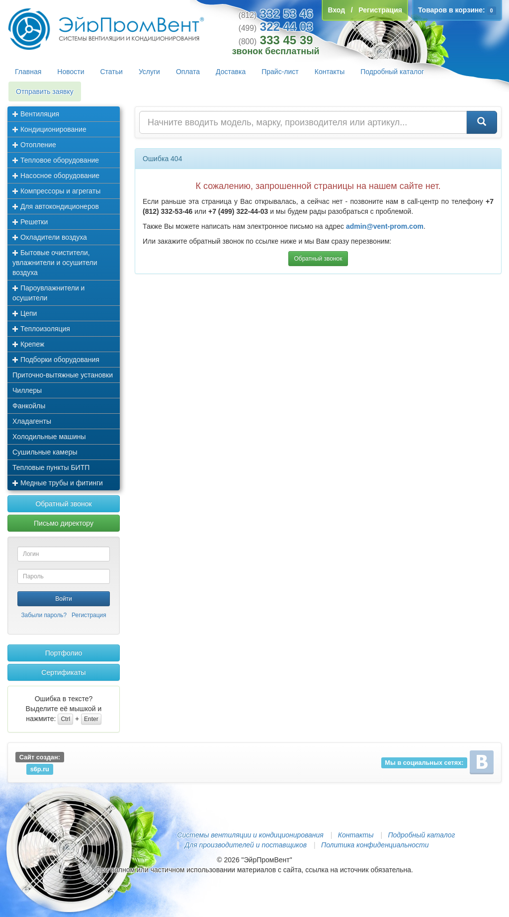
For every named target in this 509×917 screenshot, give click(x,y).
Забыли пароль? (44, 615)
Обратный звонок (63, 504)
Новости (70, 72)
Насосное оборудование (55, 176)
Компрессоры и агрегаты (56, 191)
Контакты (329, 72)
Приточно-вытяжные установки (62, 375)
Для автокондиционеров (55, 206)
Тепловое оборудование (55, 160)
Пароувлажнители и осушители (48, 293)
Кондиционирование (49, 129)
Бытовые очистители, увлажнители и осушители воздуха (54, 262)
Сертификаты (63, 672)
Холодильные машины (49, 437)
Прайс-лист (280, 72)
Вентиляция (35, 114)
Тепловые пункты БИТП (50, 467)
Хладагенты (31, 421)
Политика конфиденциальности (374, 845)
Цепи (24, 313)
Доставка (231, 72)
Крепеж (28, 344)
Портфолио (64, 653)
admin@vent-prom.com (385, 226)
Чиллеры (27, 390)
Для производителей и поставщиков (245, 845)
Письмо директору (63, 523)
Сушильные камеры (45, 452)
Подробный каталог (392, 72)
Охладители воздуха (49, 237)
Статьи (111, 72)
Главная (28, 72)
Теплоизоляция (41, 329)
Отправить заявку (45, 91)
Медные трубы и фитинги (57, 483)
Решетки (30, 222)
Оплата (188, 72)
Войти (63, 598)
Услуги (149, 72)
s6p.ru (39, 769)
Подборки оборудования (55, 360)
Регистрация (89, 615)
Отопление (34, 145)
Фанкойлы (28, 406)
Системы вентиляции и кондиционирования (250, 835)
